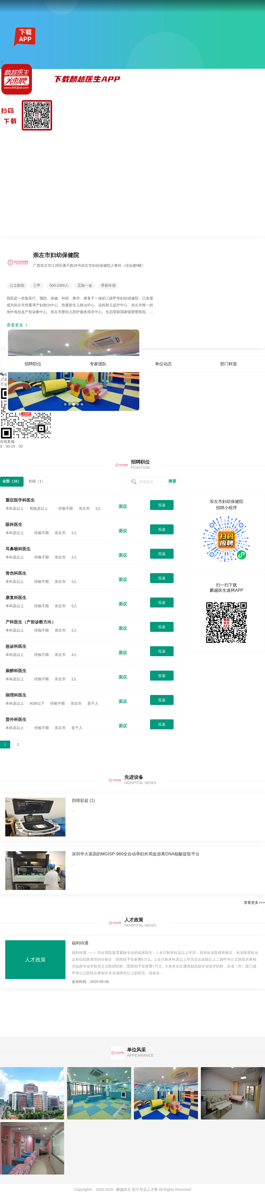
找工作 (28, 137)
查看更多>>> (254, 902)
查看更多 (18, 325)
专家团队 (209, 137)
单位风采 (257, 137)
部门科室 (241, 137)
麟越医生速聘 (11, 137)
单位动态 (225, 137)
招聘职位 (193, 137)
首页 (180, 137)
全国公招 (42, 137)
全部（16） (11, 481)
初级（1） (37, 481)
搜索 (172, 481)
